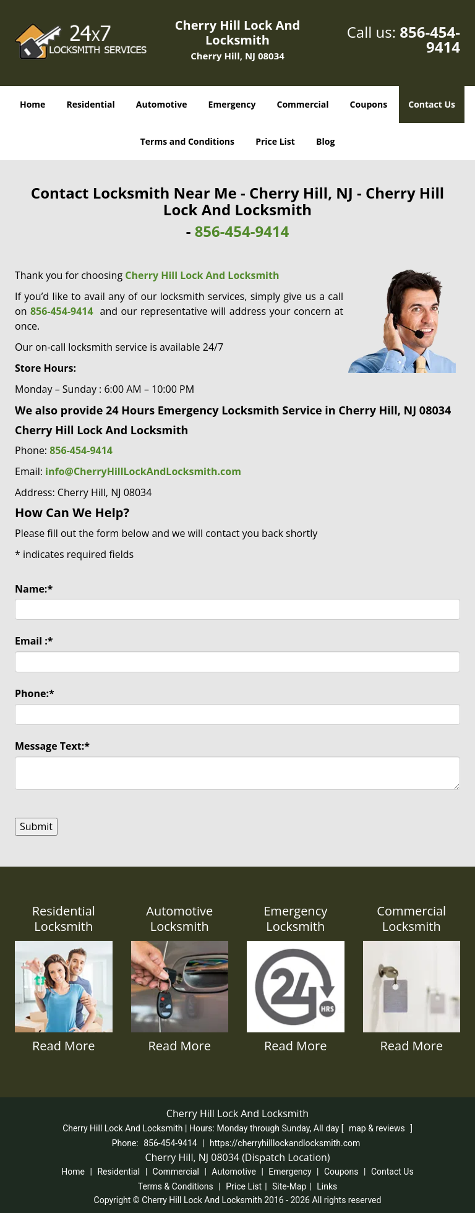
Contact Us (431, 104)
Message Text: (52, 746)
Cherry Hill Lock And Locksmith (202, 275)
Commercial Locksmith (411, 918)
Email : (34, 641)
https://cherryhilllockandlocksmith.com (285, 1143)
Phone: (34, 693)
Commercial (303, 104)
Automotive (161, 104)
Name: (34, 589)
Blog (325, 141)
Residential (91, 104)
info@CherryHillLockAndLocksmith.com (143, 471)
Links (327, 1186)
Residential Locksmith (63, 918)
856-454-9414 (430, 39)
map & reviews (378, 1128)
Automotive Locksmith (179, 918)
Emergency (232, 104)
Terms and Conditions (187, 141)
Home (32, 104)
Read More (63, 1045)
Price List (275, 141)
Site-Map (289, 1186)
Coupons (368, 104)
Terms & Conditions (175, 1186)
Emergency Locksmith (295, 918)
